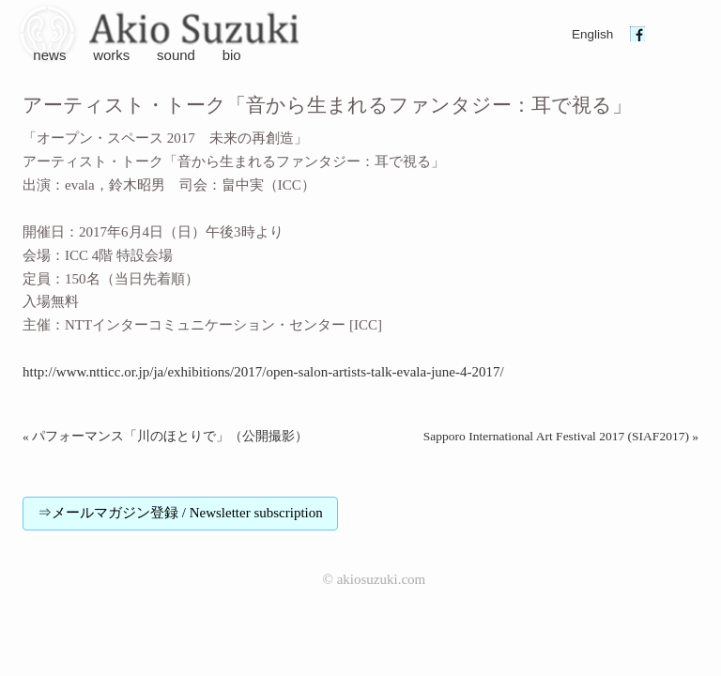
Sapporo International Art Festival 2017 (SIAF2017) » (560, 436)
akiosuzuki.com (381, 579)
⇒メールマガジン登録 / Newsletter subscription (180, 512)
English (592, 34)
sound (176, 55)
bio (231, 55)
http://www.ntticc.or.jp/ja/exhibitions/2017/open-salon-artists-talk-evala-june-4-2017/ (263, 371)
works (111, 55)
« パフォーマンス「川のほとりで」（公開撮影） (165, 436)
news (49, 55)
